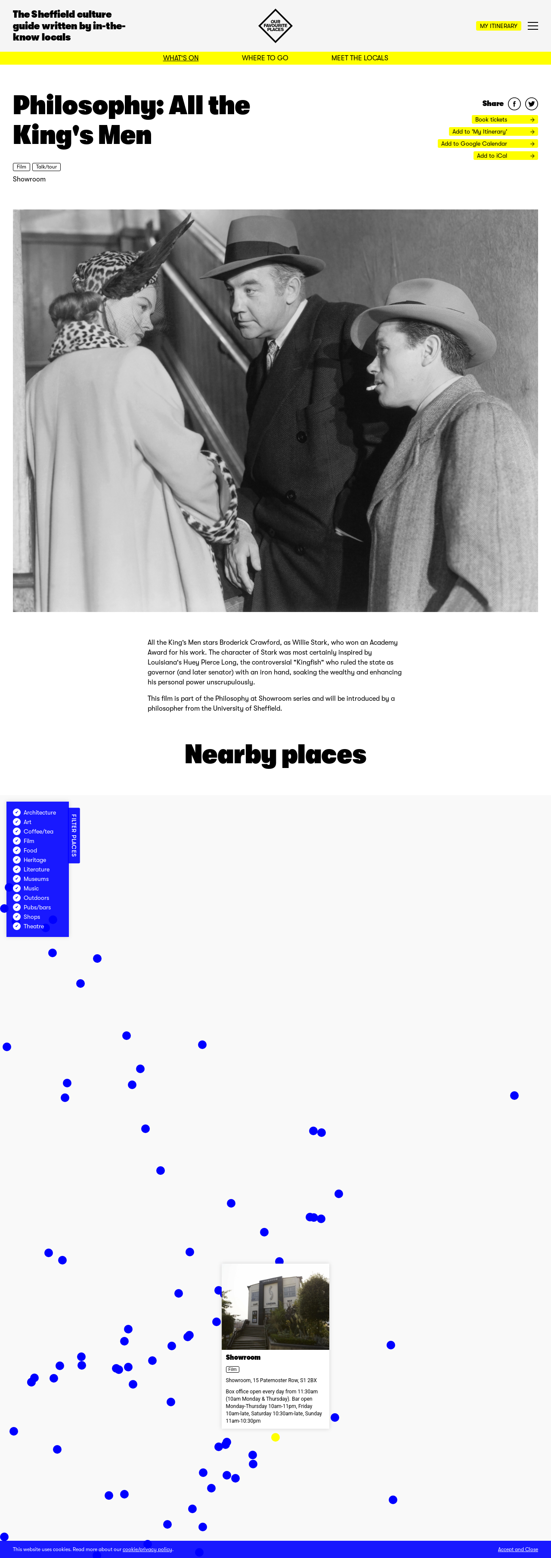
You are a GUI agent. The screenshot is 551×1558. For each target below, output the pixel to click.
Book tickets (505, 119)
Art (22, 821)
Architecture (34, 812)
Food (25, 850)
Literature (31, 869)
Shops (26, 916)
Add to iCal (506, 155)
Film (21, 167)
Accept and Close (518, 1549)
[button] (275, 1437)
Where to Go (265, 58)
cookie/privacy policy (147, 1549)
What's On (181, 58)
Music (26, 888)
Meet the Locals (359, 58)
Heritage (29, 859)
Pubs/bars (32, 907)
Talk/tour (46, 167)
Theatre (28, 926)
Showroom (29, 179)
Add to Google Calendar (488, 143)
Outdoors (31, 897)
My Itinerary (498, 25)
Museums (31, 878)
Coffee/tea (33, 831)
